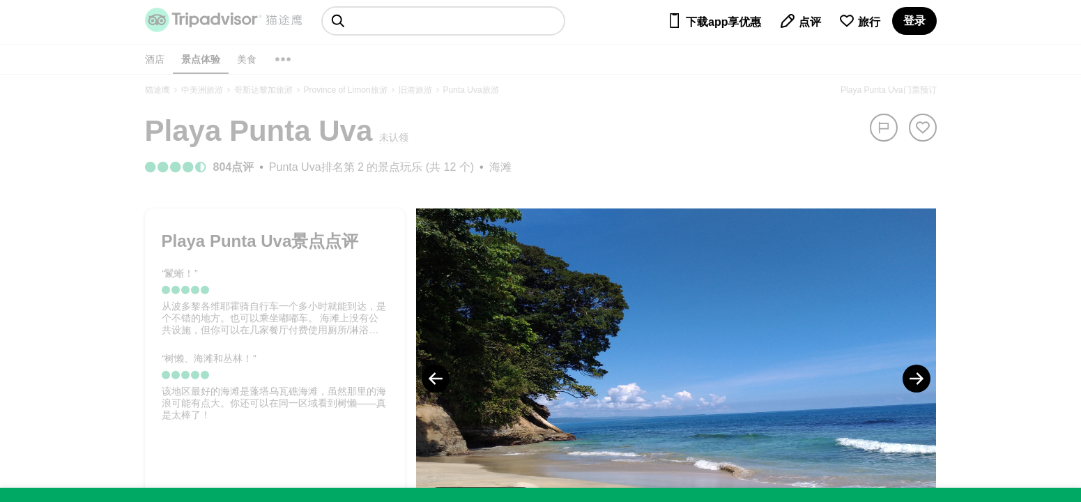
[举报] (884, 128)
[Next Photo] (916, 379)
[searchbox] (443, 21)
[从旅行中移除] (923, 128)
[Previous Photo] (436, 379)
